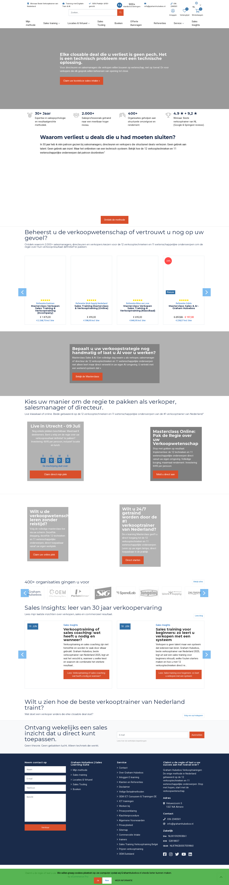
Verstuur (45, 827)
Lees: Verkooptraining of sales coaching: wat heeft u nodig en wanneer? (86, 674)
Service (121, 762)
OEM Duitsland (126, 854)
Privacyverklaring (127, 811)
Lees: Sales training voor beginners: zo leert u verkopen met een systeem (179, 674)
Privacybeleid (125, 825)
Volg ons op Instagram (193, 715)
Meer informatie (123, 880)
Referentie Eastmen (45, 303)
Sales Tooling (101, 23)
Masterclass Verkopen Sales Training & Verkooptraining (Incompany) (45, 309)
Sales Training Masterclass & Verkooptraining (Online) (91, 307)
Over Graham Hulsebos (130, 772)
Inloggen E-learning (128, 777)
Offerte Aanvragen (136, 23)
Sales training (79, 775)
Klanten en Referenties (130, 782)
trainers (122, 839)
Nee (107, 880)
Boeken (119, 23)
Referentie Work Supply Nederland (91, 303)
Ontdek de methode (114, 219)
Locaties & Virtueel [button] (77, 23)
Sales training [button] (50, 23)
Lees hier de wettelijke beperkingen (132, 741)
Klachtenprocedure (128, 815)
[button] (195, 5)
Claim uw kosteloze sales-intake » (81, 80)
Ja (98, 880)
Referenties (160, 23)
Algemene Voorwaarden (131, 820)
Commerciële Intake (129, 834)
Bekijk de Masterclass (87, 376)
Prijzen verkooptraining (130, 849)
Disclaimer (124, 787)
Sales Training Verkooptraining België (138, 844)
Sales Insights (196, 23)
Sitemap (123, 830)
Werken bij (124, 806)
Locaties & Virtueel (82, 779)
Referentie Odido (184, 303)
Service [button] (178, 23)
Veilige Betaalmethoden (131, 791)
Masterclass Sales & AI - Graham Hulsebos (184, 307)
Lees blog (199, 616)
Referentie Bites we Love (137, 303)
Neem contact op (36, 762)
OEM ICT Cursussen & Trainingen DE (137, 796)
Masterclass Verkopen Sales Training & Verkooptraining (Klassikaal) (137, 308)
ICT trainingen (126, 801)
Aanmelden (197, 735)
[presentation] (22, 292)
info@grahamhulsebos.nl (180, 824)
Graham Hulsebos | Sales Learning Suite (86, 763)
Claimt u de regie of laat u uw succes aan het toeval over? (181, 763)
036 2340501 (174, 819)
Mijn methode (30, 23)
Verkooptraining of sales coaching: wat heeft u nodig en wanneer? (82, 634)
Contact (122, 767)
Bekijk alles (198, 582)
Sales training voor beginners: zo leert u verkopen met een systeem (175, 634)
